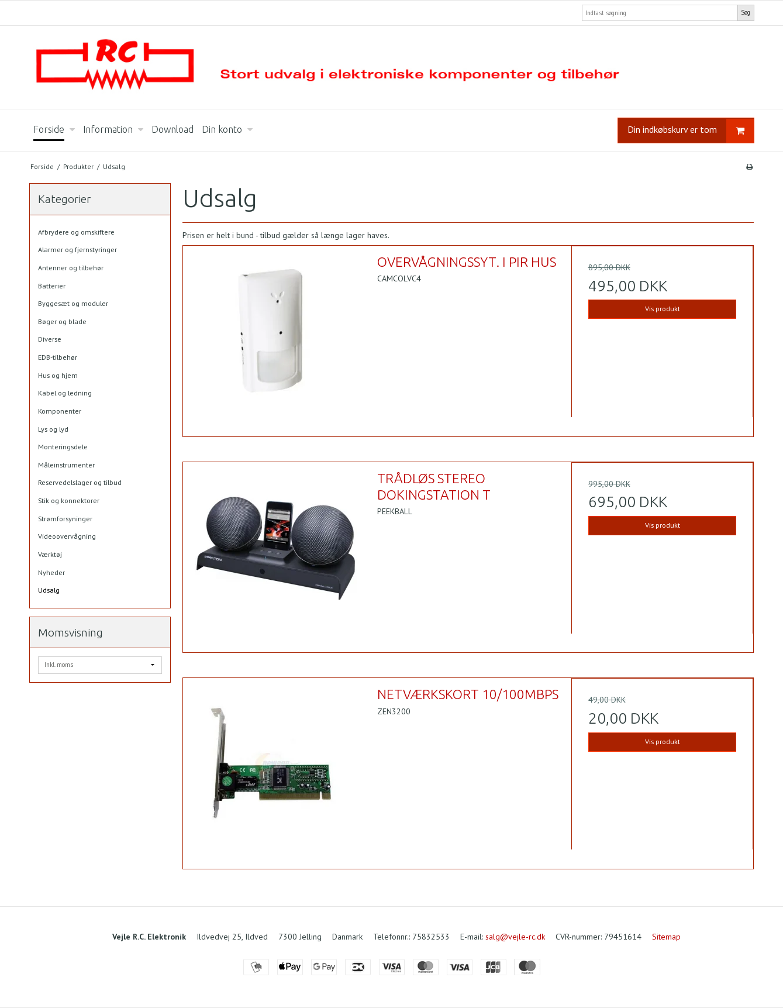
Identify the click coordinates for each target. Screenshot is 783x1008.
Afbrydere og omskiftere (76, 232)
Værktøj (50, 554)
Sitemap (666, 936)
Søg (745, 12)
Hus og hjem (58, 375)
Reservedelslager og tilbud (80, 482)
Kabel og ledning (65, 392)
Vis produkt (662, 308)
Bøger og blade (62, 321)
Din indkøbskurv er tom (690, 131)
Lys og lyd (53, 429)
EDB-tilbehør (57, 357)
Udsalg (49, 590)
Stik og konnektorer (68, 500)
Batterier (51, 285)
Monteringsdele (63, 446)
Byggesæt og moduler (73, 303)
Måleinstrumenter (66, 464)
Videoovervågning (67, 536)
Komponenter (59, 411)
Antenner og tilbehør (71, 267)
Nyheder (51, 572)
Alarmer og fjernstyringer (77, 249)
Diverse (49, 339)
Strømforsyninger (65, 518)
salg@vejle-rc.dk (515, 936)
